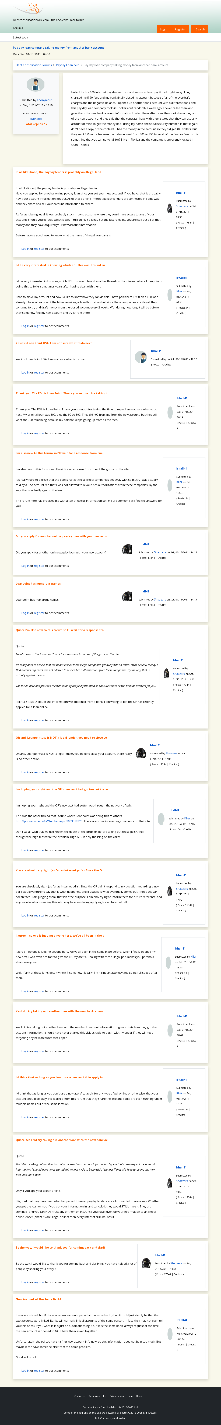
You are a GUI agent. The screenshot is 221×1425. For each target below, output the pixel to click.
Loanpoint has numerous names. (38, 583)
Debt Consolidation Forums (34, 65)
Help (130, 1396)
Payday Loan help (67, 65)
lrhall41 (181, 193)
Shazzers (182, 206)
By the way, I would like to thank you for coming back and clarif (60, 1247)
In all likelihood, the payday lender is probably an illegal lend (58, 172)
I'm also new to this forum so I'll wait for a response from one (59, 453)
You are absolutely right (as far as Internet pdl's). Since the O (59, 870)
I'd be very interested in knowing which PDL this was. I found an (60, 265)
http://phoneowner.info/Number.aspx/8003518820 (49, 821)
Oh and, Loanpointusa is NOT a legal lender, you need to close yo (61, 738)
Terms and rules (97, 1396)
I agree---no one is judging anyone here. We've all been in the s (60, 935)
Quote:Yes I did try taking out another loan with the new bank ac (61, 1140)
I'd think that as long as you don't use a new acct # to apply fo (59, 1077)
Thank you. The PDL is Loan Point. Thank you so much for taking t (62, 393)
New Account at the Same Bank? (38, 1299)
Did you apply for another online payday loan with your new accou (62, 536)
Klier (179, 291)
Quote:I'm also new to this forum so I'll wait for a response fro (60, 630)
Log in (164, 29)
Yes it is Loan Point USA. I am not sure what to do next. (54, 343)
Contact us (80, 1396)
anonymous (44, 100)
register (39, 249)
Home (139, 1396)
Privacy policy (117, 1396)
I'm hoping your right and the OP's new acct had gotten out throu (62, 789)
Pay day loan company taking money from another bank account (58, 47)
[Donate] (36, 119)
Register (180, 29)
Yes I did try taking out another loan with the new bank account (61, 1011)
